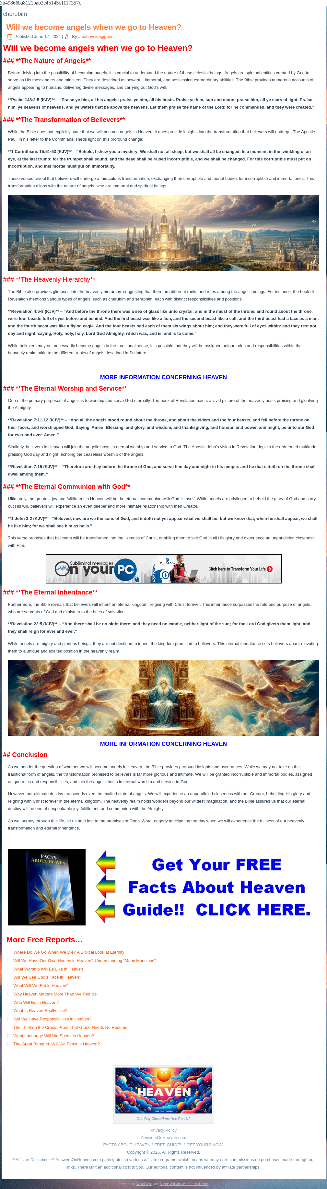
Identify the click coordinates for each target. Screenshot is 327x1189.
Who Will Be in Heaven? (36, 1002)
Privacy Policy (163, 1130)
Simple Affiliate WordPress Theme (183, 1184)
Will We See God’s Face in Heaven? (47, 977)
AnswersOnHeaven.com (163, 1137)
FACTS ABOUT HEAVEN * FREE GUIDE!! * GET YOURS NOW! (163, 1144)
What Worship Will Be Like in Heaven (48, 969)
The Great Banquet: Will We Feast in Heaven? (56, 1044)
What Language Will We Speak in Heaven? (53, 1035)
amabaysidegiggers (96, 36)
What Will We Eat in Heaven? (40, 985)
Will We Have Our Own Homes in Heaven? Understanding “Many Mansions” (84, 960)
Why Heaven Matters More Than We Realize (55, 994)
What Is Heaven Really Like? (40, 1010)
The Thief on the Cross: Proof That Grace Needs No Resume (70, 1027)
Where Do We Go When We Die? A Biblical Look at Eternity (68, 952)
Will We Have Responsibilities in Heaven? (52, 1019)
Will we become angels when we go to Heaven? (93, 27)
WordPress (144, 1184)
